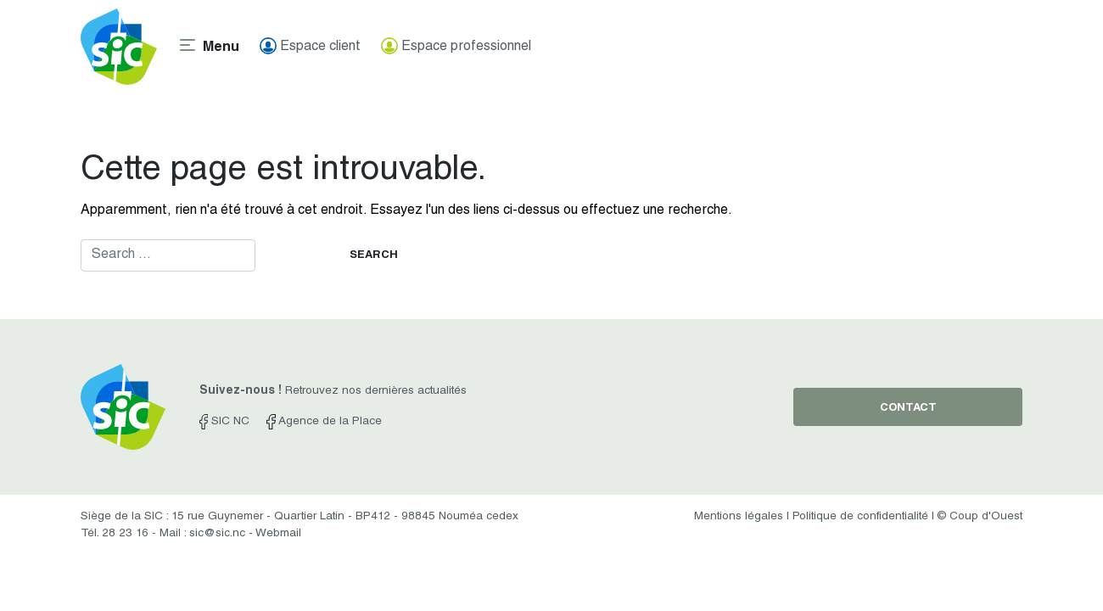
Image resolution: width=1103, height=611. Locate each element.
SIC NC (224, 422)
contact (908, 408)
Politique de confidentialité (860, 517)
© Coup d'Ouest (980, 517)
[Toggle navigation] (208, 46)
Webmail (278, 534)
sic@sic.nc (217, 534)
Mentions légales (738, 517)
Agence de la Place (323, 422)
